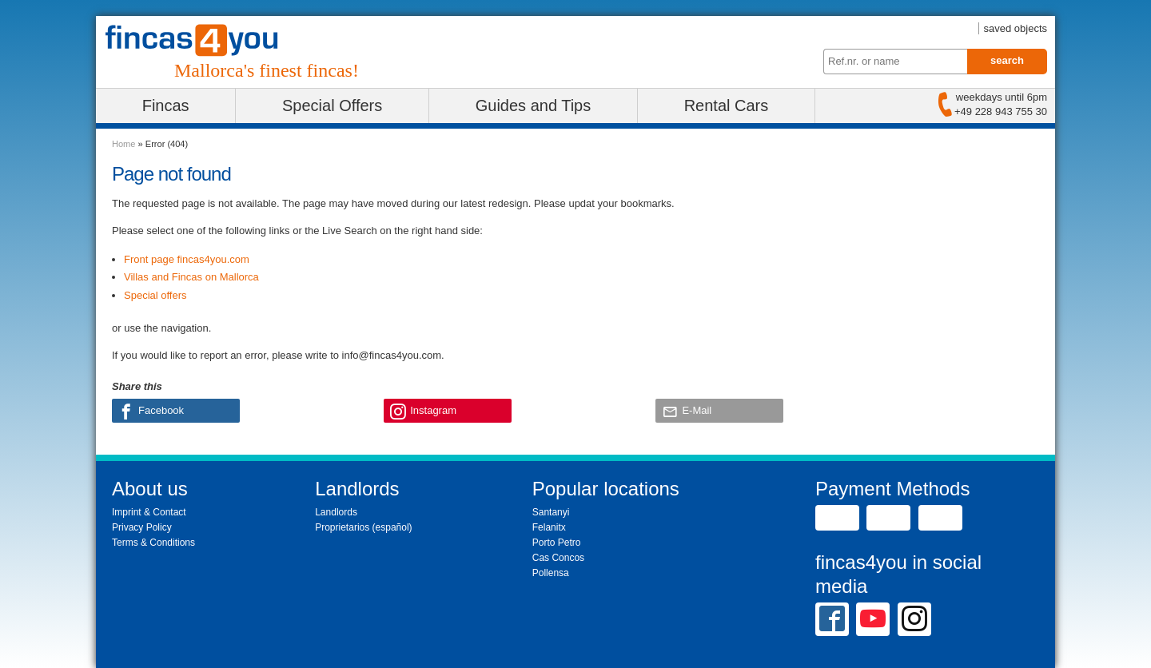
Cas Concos (558, 557)
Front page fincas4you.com (186, 259)
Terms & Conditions (153, 542)
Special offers (155, 295)
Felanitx (549, 527)
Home (123, 144)
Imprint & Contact (149, 512)
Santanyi (551, 512)
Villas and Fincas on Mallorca (191, 277)
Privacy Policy (142, 527)
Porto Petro (556, 542)
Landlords (336, 512)
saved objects (1016, 28)
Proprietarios (342, 527)
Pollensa (550, 573)
